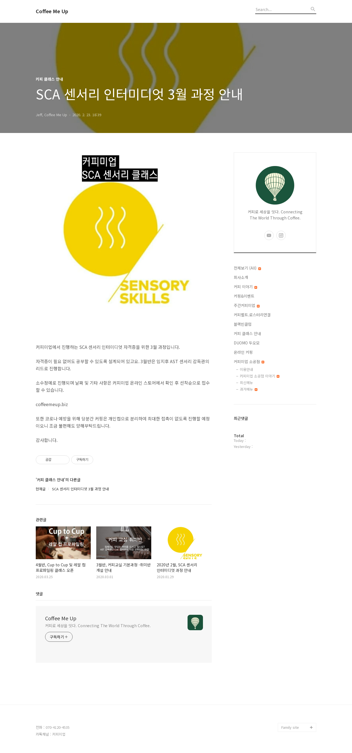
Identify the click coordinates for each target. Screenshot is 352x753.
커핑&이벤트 (244, 296)
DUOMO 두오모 (247, 343)
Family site (290, 727)
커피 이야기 (245, 286)
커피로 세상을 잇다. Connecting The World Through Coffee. (98, 625)
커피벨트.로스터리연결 (252, 314)
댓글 (39, 593)
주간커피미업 (247, 305)
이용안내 (246, 369)
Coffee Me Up (52, 11)
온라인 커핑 (243, 352)
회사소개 (241, 277)
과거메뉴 (248, 389)
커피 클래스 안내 (247, 333)
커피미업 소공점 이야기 (259, 376)
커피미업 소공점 (249, 361)
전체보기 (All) (247, 268)
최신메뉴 (246, 382)
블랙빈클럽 (243, 324)
